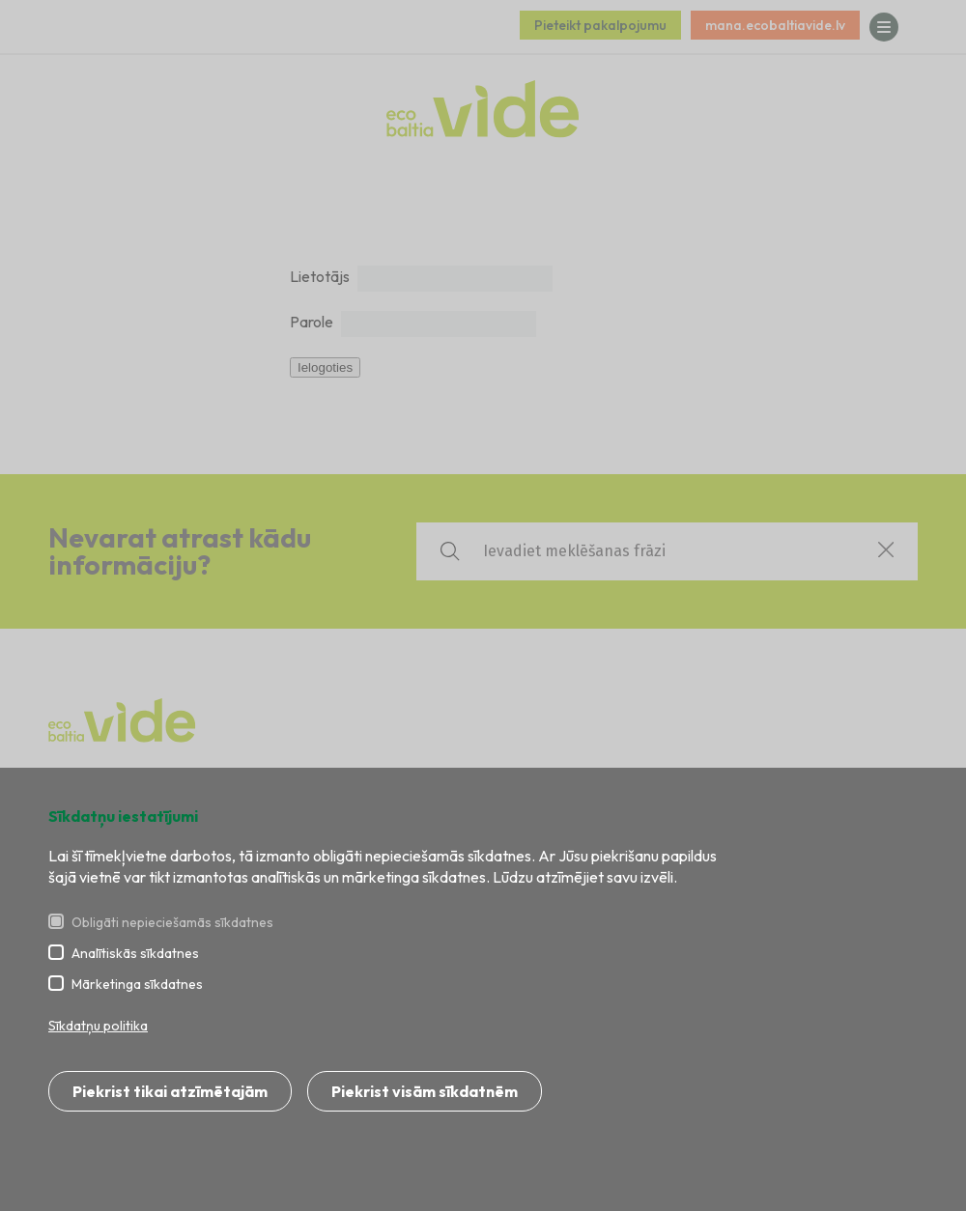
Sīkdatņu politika (98, 1025)
